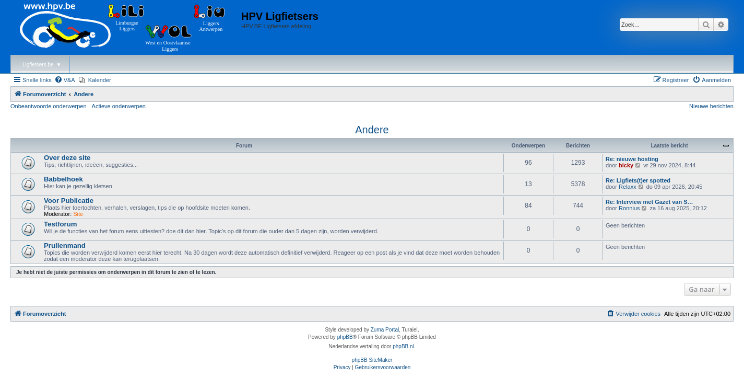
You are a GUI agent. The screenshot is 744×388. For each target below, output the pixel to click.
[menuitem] (64, 80)
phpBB (345, 337)
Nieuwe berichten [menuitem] (711, 106)
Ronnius (629, 208)
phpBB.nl (403, 346)
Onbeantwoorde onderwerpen (48, 106)
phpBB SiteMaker (372, 360)
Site (78, 214)
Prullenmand (65, 245)
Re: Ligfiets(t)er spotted (638, 180)
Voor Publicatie (68, 200)
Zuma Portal (385, 330)
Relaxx (627, 187)
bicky (626, 165)
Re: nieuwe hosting (632, 159)
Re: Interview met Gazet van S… (649, 202)
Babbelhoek (63, 179)
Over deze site (67, 158)
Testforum (60, 224)
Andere (372, 129)
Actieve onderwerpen (119, 106)
